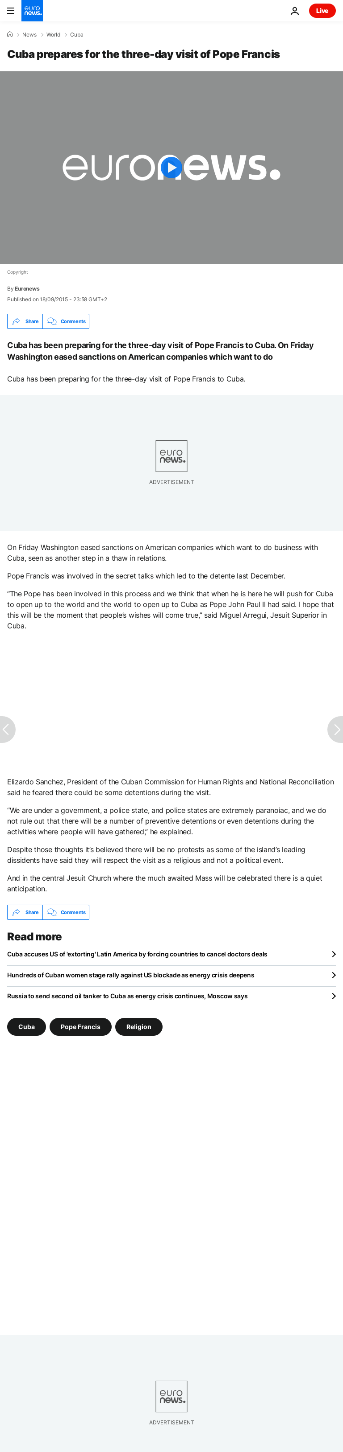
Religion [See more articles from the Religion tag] (138, 1026)
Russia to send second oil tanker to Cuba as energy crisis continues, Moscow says (127, 996)
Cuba (77, 34)
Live (322, 10)
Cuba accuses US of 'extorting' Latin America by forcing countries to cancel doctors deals (137, 954)
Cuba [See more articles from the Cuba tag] (26, 1026)
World (53, 34)
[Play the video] (171, 167)
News (29, 34)
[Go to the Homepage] (32, 10)
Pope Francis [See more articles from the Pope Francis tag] (80, 1026)
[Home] (10, 34)
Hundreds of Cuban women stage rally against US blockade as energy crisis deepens (131, 975)
